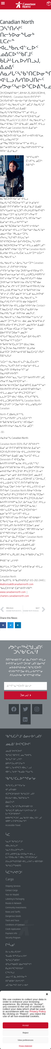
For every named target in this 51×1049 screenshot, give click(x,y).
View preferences (25, 1040)
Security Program (12, 937)
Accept (25, 1025)
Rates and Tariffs (12, 912)
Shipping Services (12, 886)
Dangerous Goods (13, 916)
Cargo (8, 879)
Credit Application (13, 929)
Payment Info (11, 933)
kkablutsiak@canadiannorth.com (16, 584)
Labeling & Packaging (14, 899)
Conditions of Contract (15, 924)
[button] (47, 994)
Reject (25, 1033)
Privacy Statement (25, 1046)
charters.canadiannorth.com (14, 596)
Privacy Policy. (37, 1011)
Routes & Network (13, 903)
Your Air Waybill (12, 894)
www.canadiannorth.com (13, 592)
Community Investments (15, 907)
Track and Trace (12, 920)
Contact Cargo (11, 890)
